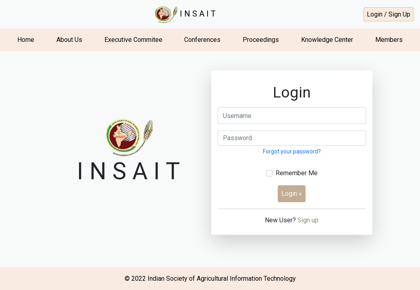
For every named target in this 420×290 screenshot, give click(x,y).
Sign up (307, 220)
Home (25, 40)
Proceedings (261, 40)
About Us (69, 40)
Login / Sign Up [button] (388, 14)
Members (389, 40)
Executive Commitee (133, 40)
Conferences (202, 40)
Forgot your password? (292, 151)
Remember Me (297, 173)
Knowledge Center (327, 40)
